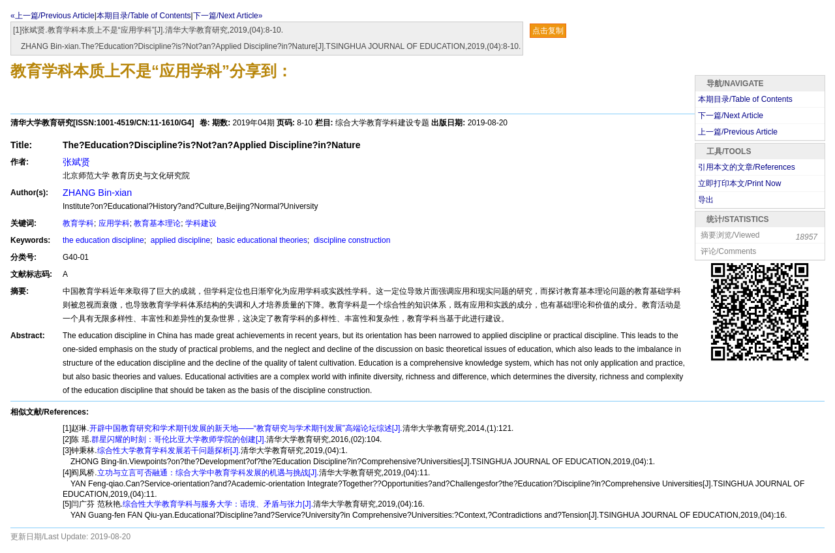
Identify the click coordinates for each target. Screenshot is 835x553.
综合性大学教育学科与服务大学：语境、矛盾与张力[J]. (218, 504)
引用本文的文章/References (746, 167)
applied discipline (179, 240)
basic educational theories (261, 240)
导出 (706, 199)
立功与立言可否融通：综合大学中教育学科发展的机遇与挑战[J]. (208, 472)
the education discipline (103, 240)
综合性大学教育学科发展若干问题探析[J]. (169, 450)
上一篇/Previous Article (738, 131)
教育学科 (78, 223)
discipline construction (351, 240)
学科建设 (201, 223)
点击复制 (548, 30)
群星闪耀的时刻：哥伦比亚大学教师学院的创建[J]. (178, 439)
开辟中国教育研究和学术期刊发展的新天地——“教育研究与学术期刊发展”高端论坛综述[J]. (245, 428)
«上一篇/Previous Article (52, 15)
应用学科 (114, 223)
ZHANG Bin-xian (97, 192)
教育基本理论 (157, 223)
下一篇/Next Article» (228, 15)
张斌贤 (76, 162)
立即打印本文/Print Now (739, 183)
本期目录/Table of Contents (144, 15)
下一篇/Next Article (730, 115)
